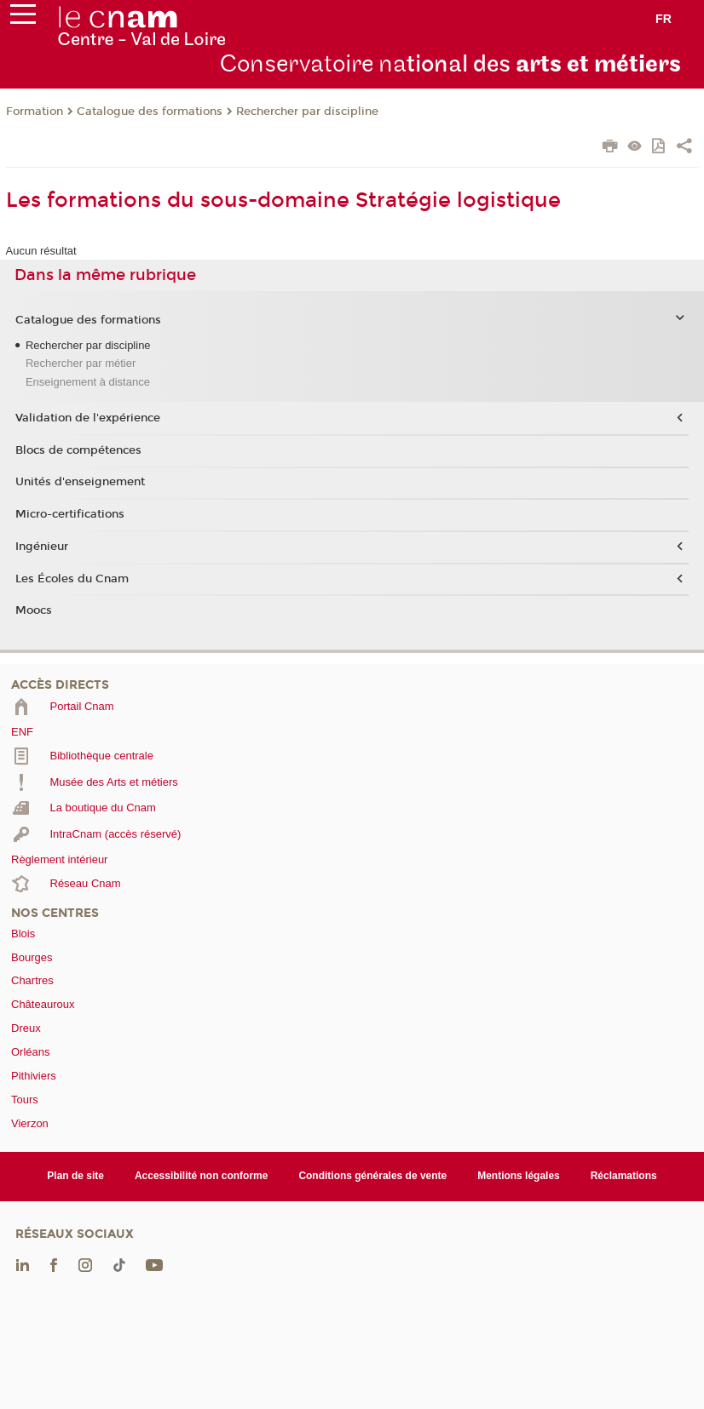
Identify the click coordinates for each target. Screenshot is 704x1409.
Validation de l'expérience (87, 418)
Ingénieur (41, 546)
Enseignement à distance (88, 381)
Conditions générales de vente (372, 1176)
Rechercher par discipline (307, 111)
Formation (34, 111)
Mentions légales (518, 1176)
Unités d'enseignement (80, 482)
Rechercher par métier (81, 363)
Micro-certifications (69, 514)
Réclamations (624, 1176)
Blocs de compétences (78, 450)
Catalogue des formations (149, 111)
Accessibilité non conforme (201, 1176)
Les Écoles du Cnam (72, 579)
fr (663, 19)
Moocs (33, 610)
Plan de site (75, 1176)
